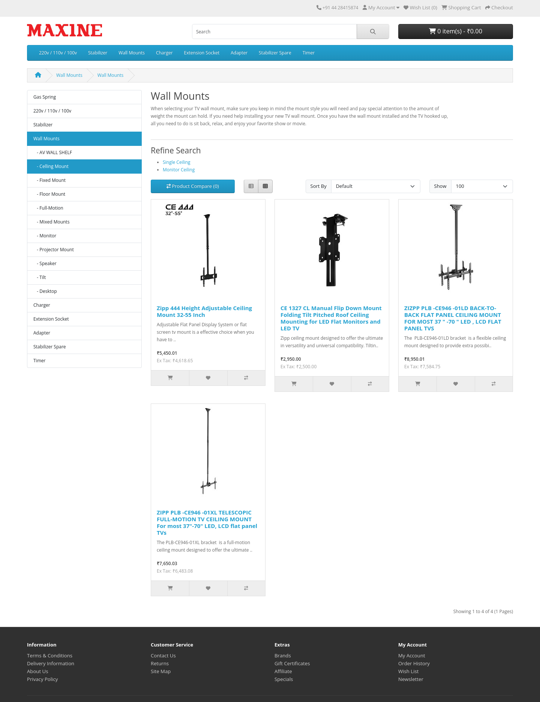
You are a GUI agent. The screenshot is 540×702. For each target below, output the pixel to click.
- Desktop (45, 291)
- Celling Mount (51, 166)
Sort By (318, 186)
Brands (282, 655)
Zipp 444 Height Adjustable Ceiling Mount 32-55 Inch (204, 311)
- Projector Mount (53, 249)
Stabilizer (97, 53)
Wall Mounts (131, 53)
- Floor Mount (49, 194)
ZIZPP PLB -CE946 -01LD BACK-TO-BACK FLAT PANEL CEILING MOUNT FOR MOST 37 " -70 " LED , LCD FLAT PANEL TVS (452, 318)
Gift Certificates (292, 663)
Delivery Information (50, 663)
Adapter (239, 53)
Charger (164, 53)
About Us (37, 671)
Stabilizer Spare (275, 53)
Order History (414, 663)
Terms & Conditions (49, 655)
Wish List (408, 671)
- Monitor (44, 235)
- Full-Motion (48, 208)
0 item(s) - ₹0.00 (455, 31)
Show (440, 186)
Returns (160, 663)
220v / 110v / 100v (58, 53)
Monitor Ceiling (179, 169)
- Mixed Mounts (51, 222)
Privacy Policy (42, 679)
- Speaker (45, 263)
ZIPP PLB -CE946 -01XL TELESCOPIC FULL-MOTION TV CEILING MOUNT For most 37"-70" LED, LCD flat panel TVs (207, 522)
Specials (283, 679)
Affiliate (283, 671)
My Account (411, 655)
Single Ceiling (176, 162)
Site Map (161, 671)
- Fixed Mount (49, 180)
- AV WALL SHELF (52, 152)
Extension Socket (202, 53)
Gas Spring (44, 97)
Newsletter (410, 679)
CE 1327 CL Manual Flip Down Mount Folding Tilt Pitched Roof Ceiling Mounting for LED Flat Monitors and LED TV (331, 318)
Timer (309, 53)
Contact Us (163, 655)
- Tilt (39, 277)
